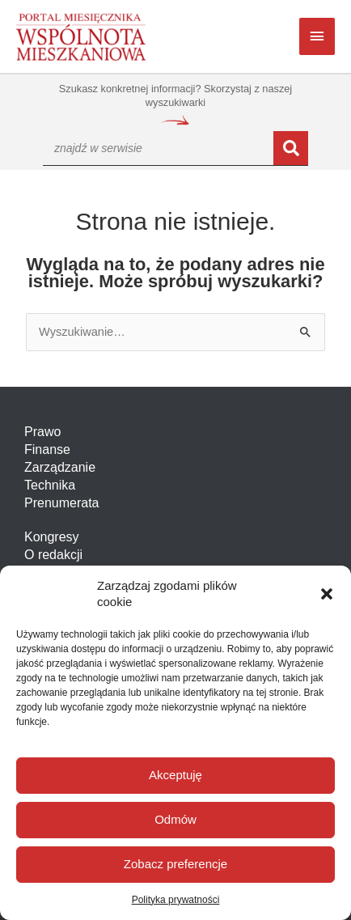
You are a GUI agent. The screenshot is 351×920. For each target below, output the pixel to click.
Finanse (47, 449)
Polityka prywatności (176, 899)
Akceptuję (175, 775)
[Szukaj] (290, 148)
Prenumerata (61, 503)
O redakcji (53, 555)
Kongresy (51, 537)
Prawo (42, 432)
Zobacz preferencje (175, 864)
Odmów (175, 819)
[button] (327, 594)
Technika (49, 485)
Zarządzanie (59, 467)
